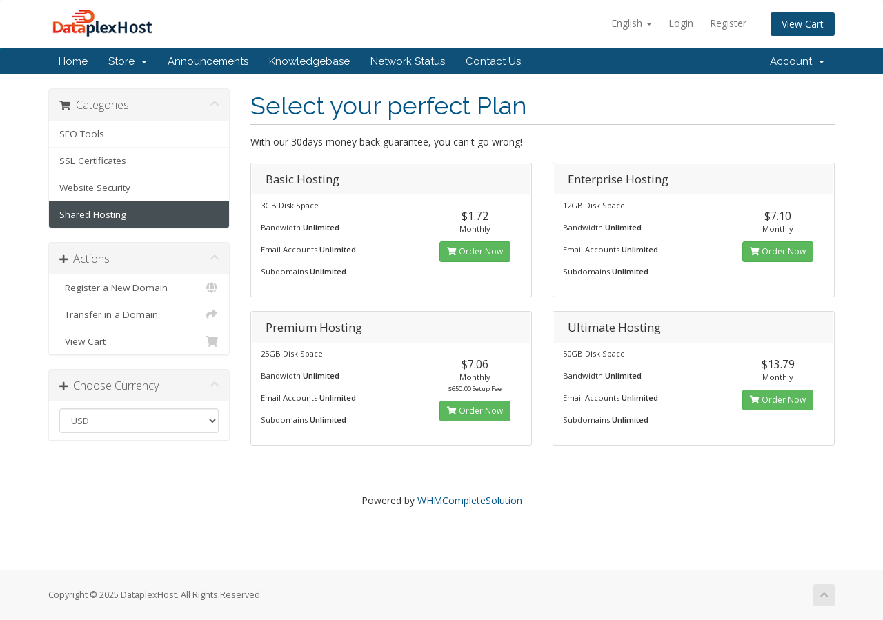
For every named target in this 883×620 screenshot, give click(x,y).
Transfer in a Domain (139, 314)
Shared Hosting (92, 214)
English (631, 23)
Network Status (407, 61)
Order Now (475, 251)
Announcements (208, 61)
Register (728, 23)
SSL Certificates (92, 160)
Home (73, 61)
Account (797, 61)
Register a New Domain (139, 287)
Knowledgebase (309, 61)
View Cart (803, 23)
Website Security (94, 187)
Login (680, 23)
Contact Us (493, 61)
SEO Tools (81, 134)
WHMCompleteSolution (469, 500)
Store (127, 61)
